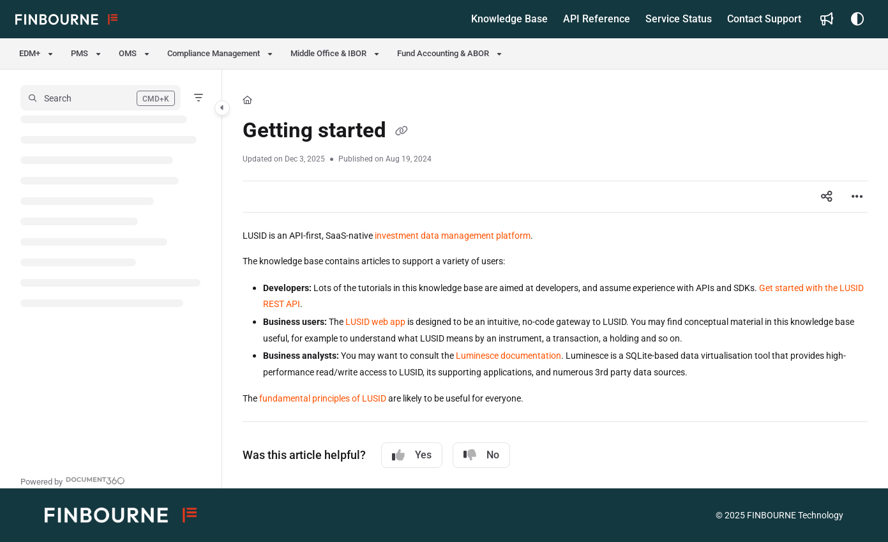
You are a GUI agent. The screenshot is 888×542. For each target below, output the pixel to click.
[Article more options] (857, 196)
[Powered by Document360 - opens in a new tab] (72, 480)
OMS (128, 53)
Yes (412, 455)
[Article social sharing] (827, 196)
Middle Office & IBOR (328, 53)
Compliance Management (213, 53)
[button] (66, 19)
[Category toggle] (222, 108)
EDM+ (29, 53)
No (481, 455)
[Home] (247, 100)
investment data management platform (453, 235)
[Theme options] (857, 19)
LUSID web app (375, 322)
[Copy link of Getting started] (401, 132)
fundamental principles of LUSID (322, 398)
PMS (79, 53)
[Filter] (198, 97)
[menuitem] (509, 19)
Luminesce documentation (508, 355)
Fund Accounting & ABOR (443, 53)
